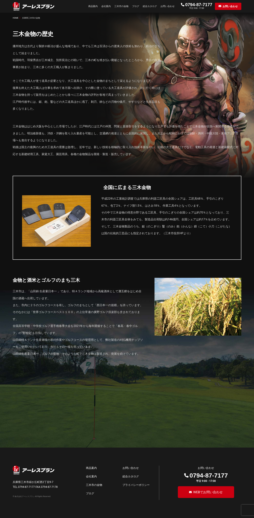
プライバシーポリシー (136, 485)
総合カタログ (150, 6)
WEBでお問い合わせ (207, 492)
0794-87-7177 (198, 4)
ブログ (135, 6)
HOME (15, 18)
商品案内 (93, 6)
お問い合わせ (167, 6)
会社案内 (106, 6)
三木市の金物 (121, 6)
